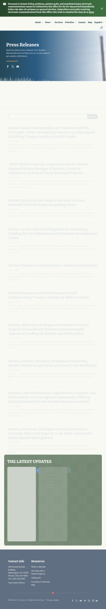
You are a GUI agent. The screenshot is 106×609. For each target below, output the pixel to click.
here (91, 11)
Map (90, 23)
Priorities (69, 23)
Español (98, 23)
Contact (82, 23)
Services (59, 23)
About (38, 23)
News (47, 23)
